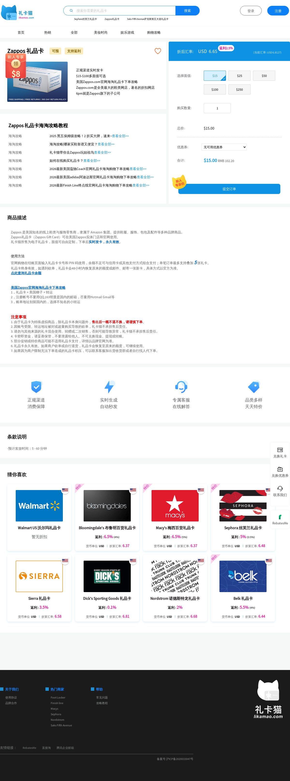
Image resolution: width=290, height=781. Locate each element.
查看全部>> (120, 136)
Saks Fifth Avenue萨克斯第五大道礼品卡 (147, 19)
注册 (278, 11)
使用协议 (11, 697)
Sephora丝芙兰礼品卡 (85, 19)
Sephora (56, 714)
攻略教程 (102, 703)
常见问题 (102, 697)
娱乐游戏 (127, 32)
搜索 (187, 10)
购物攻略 (154, 32)
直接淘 (46, 748)
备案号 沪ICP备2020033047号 (175, 759)
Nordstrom (57, 719)
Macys (54, 708)
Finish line (57, 703)
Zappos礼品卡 (112, 19)
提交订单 (229, 189)
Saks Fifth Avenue (61, 725)
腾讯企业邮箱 (65, 748)
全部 (74, 32)
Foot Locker (58, 697)
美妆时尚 (101, 32)
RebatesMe (29, 748)
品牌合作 (11, 703)
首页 (21, 32)
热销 (47, 32)
